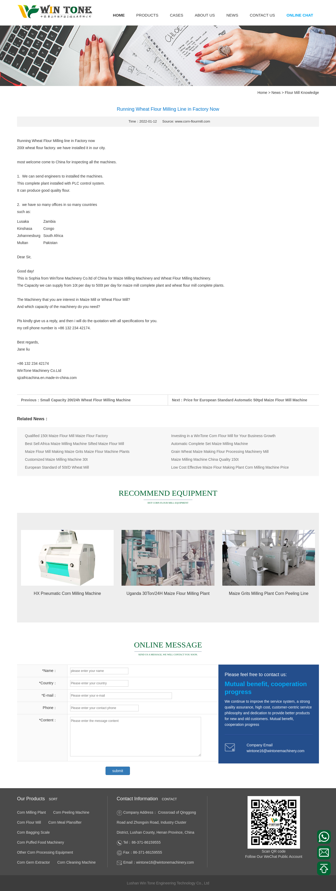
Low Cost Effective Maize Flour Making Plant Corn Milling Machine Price (230, 467)
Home (119, 15)
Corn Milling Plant (31, 812)
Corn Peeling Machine (71, 812)
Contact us (262, 15)
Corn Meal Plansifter (65, 822)
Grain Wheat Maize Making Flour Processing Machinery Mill (220, 451)
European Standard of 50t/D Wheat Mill (57, 467)
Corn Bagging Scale (33, 832)
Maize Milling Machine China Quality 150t (205, 459)
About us (205, 15)
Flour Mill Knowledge (302, 92)
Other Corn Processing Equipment (45, 852)
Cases (176, 15)
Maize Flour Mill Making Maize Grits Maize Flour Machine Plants (77, 451)
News (232, 15)
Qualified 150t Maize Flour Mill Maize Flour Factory (66, 436)
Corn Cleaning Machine (76, 862)
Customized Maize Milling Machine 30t (56, 459)
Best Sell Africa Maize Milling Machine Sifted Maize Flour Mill (74, 444)
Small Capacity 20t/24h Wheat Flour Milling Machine (85, 400)
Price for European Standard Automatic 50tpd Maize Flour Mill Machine (245, 400)
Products (147, 15)
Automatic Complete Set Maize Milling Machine (209, 444)
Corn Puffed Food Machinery (40, 842)
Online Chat (300, 15)
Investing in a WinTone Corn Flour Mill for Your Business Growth (223, 436)
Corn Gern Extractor (33, 862)
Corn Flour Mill (29, 822)
